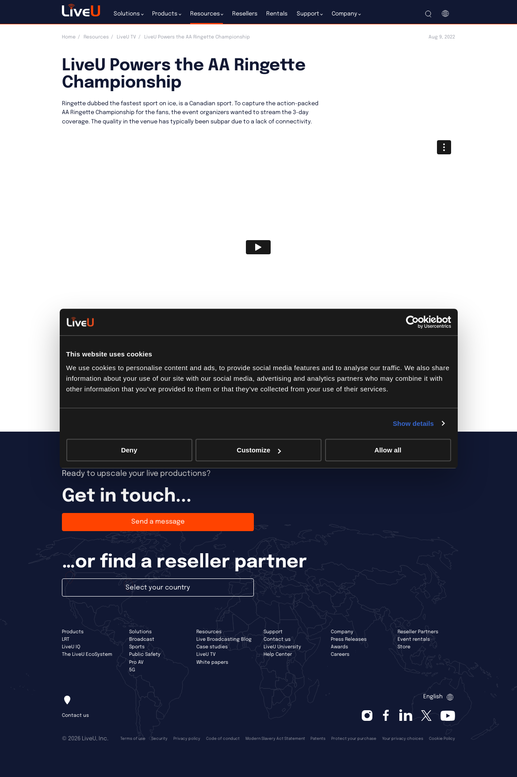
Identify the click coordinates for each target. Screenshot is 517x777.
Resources (96, 37)
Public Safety (145, 654)
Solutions (140, 632)
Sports (137, 647)
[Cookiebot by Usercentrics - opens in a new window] (412, 322)
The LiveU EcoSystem (87, 654)
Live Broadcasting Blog (224, 639)
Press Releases (349, 639)
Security (159, 739)
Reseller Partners (418, 632)
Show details (413, 423)
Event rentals (414, 639)
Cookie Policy (442, 739)
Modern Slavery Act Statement (275, 739)
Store (404, 647)
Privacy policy (186, 739)
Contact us (277, 639)
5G (132, 670)
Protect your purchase (353, 739)
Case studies (212, 647)
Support (273, 632)
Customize (259, 450)
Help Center (278, 654)
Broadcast (141, 639)
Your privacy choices (402, 739)
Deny (129, 450)
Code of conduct (223, 739)
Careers (340, 654)
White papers (212, 662)
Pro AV (136, 662)
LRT (65, 639)
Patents (318, 739)
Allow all (388, 450)
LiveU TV (126, 37)
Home (69, 37)
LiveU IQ (71, 647)
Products (73, 632)
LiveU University (282, 647)
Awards (339, 647)
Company (342, 632)
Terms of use (133, 739)
